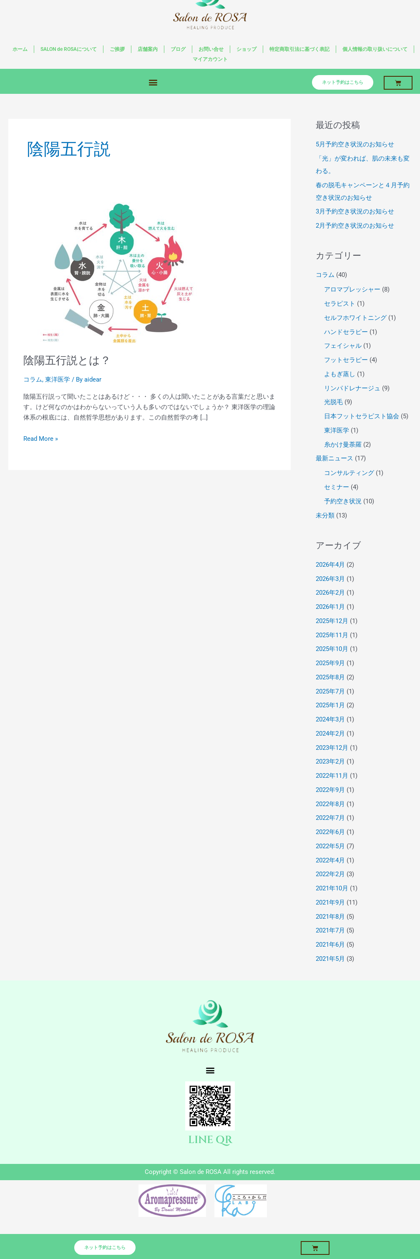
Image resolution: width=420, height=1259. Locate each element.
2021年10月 (332, 888)
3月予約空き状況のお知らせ (355, 211)
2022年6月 (330, 832)
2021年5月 (330, 958)
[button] (153, 82)
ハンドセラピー (346, 332)
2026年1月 (330, 607)
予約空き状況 (343, 501)
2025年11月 (332, 635)
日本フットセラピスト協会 (361, 416)
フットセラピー (346, 360)
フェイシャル (343, 345)
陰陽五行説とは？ (67, 360)
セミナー (336, 487)
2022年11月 (332, 775)
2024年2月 (330, 733)
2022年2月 (330, 874)
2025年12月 (332, 621)
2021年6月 (330, 944)
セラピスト (339, 303)
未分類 (325, 515)
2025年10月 (332, 649)
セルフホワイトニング (355, 318)
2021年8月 (330, 916)
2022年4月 (330, 860)
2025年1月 (330, 705)
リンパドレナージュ (352, 388)
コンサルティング (349, 473)
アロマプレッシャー (352, 289)
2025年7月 (330, 691)
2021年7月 (330, 930)
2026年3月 (330, 579)
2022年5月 (330, 846)
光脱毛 (333, 402)
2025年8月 (330, 677)
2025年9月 (330, 663)
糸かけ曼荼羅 (343, 444)
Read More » (40, 438)
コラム (32, 379)
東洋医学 (57, 379)
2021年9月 (330, 902)
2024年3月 (330, 719)
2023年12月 (332, 747)
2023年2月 (330, 761)
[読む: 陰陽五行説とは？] (117, 272)
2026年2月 (330, 592)
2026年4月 (330, 564)
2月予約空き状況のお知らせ (355, 225)
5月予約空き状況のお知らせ (355, 144)
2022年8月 (330, 804)
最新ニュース (334, 458)
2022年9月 (330, 790)
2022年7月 (330, 818)
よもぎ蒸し (339, 374)
